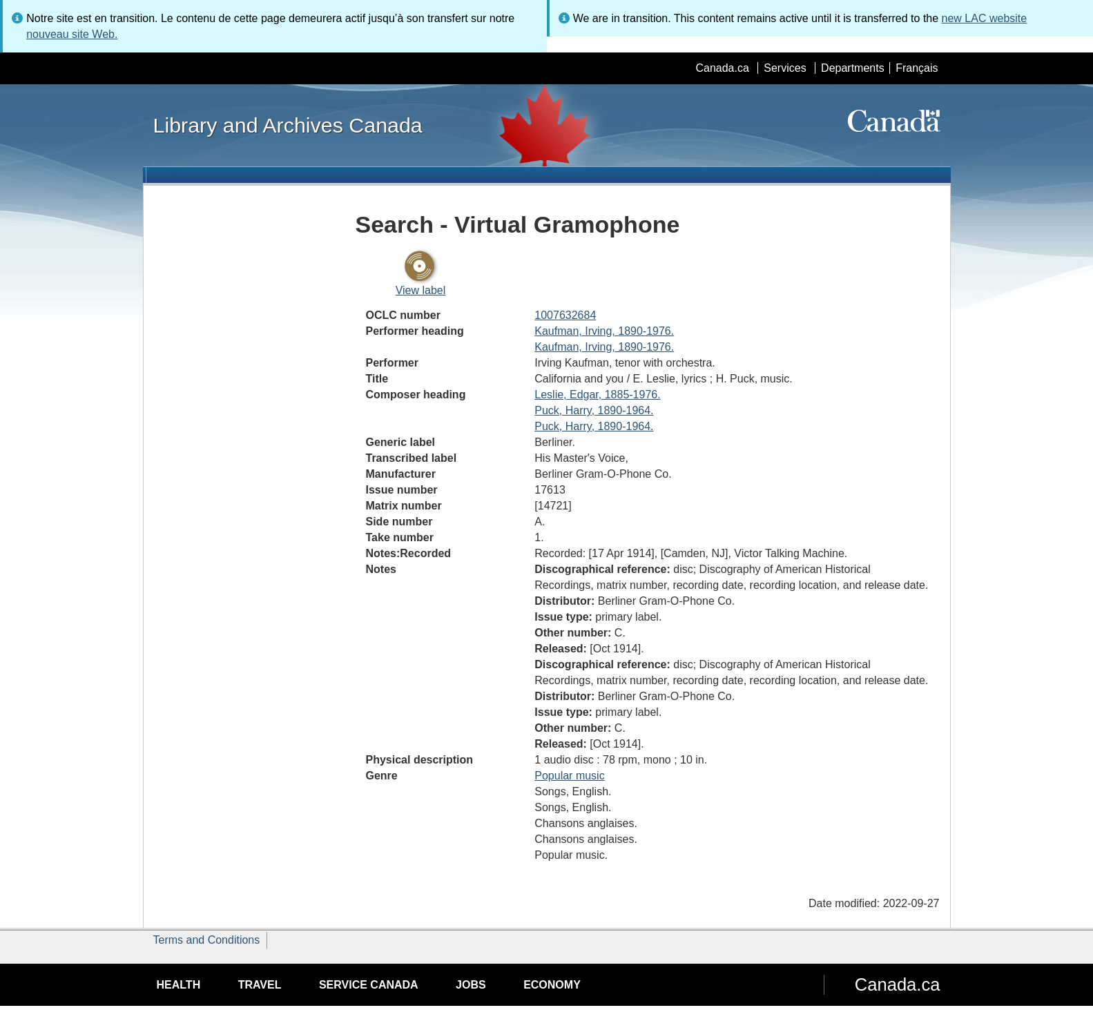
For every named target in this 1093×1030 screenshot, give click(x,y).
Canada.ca (721, 68)
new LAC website (984, 18)
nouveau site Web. (71, 34)
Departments (852, 68)
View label (421, 290)
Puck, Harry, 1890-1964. (593, 410)
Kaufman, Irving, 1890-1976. (604, 331)
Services (785, 68)
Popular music (569, 775)
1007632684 (565, 315)
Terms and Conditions (206, 940)
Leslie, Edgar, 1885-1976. (597, 394)
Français (917, 68)
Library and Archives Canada (288, 125)
